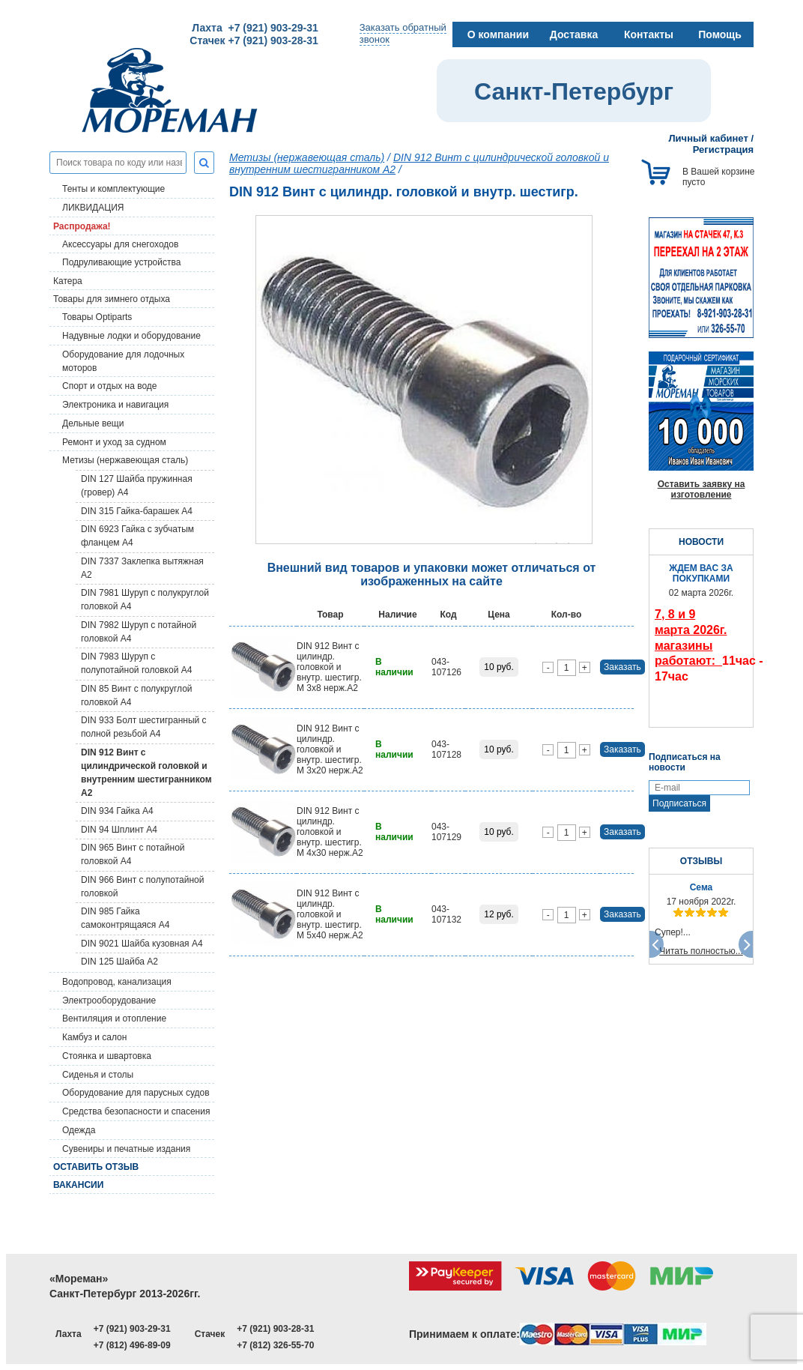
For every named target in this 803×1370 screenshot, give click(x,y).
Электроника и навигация (115, 404)
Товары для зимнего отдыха (111, 299)
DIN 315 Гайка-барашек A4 (137, 511)
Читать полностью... (701, 951)
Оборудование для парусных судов (136, 1092)
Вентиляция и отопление (114, 1018)
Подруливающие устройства (121, 262)
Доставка (574, 34)
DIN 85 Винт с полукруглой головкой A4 (137, 695)
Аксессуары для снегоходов (120, 244)
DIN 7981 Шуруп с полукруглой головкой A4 (145, 600)
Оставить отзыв (96, 1167)
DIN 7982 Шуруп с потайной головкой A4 (138, 632)
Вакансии (78, 1185)
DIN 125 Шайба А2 (119, 961)
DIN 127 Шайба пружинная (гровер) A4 (137, 486)
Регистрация (723, 149)
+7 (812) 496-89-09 (132, 1345)
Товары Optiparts (97, 317)
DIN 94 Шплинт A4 (119, 829)
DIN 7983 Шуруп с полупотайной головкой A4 (136, 663)
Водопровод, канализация (117, 982)
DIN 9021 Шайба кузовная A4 (142, 943)
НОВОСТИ (701, 542)
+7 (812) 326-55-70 (275, 1345)
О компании (498, 34)
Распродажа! (82, 226)
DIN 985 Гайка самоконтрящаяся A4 (125, 918)
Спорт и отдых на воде (109, 386)
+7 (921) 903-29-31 (132, 1329)
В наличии (394, 667)
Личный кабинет (708, 138)
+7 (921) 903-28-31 (275, 1329)
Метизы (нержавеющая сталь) (125, 460)
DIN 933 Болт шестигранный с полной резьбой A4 (144, 727)
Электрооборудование (109, 1000)
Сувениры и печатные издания (126, 1149)
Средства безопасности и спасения (136, 1111)
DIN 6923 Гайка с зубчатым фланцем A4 (137, 536)
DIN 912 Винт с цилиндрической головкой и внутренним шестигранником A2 (146, 772)
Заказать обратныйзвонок (403, 33)
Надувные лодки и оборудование (131, 336)
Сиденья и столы (97, 1074)
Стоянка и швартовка (106, 1056)
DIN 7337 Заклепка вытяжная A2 (142, 568)
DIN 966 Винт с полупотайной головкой (142, 887)
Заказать (622, 667)
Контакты (648, 34)
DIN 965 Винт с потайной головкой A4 (133, 854)
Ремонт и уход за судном (114, 442)
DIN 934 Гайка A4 (117, 811)
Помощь (720, 34)
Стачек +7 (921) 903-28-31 (254, 40)
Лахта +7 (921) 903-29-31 (255, 28)
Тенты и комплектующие (113, 189)
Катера (67, 281)
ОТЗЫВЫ (701, 861)
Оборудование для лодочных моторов (123, 361)
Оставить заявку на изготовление (701, 489)
